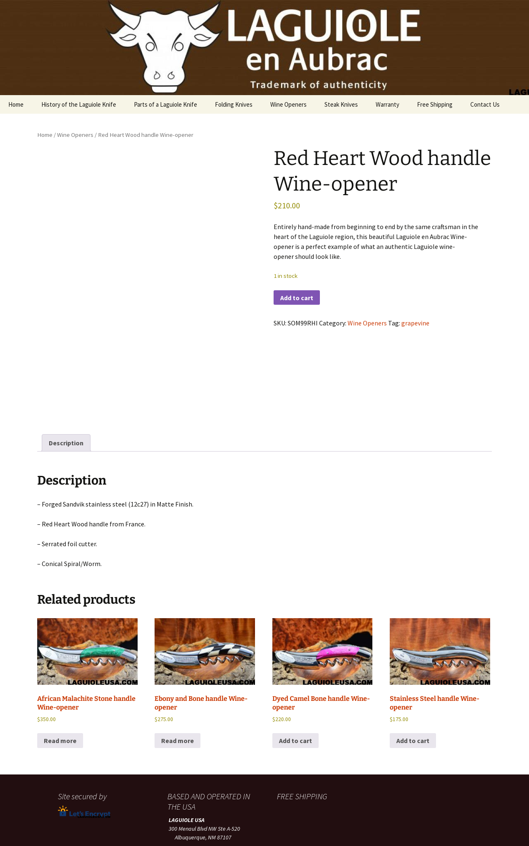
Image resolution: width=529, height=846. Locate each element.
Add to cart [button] (295, 647)
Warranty (387, 104)
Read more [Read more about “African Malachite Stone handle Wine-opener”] (60, 647)
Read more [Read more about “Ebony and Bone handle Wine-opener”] (177, 647)
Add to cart (296, 298)
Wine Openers (288, 104)
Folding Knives (234, 104)
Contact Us (485, 104)
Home (16, 104)
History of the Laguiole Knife (78, 104)
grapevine (415, 323)
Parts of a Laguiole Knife (165, 104)
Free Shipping (435, 104)
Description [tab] (66, 350)
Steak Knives (341, 104)
